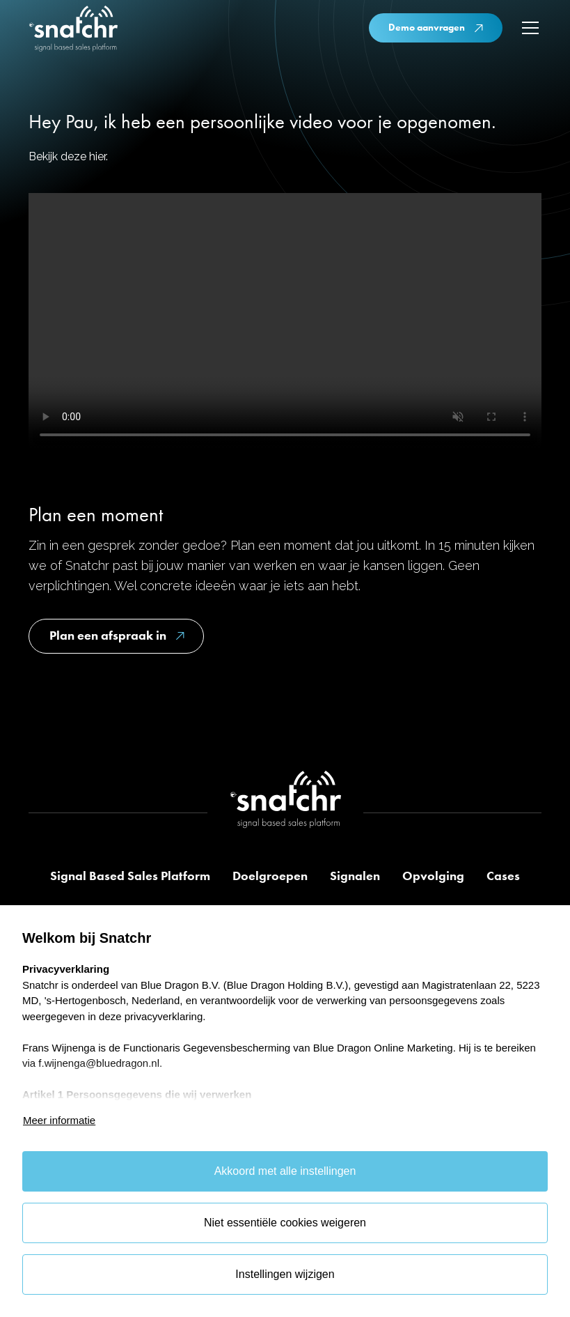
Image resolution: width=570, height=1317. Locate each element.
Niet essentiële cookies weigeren (285, 1223)
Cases (503, 876)
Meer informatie (59, 1120)
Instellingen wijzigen (284, 1274)
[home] (73, 31)
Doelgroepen (270, 876)
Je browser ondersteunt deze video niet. (285, 321)
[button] (527, 28)
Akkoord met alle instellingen (285, 1171)
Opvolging (433, 876)
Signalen (355, 876)
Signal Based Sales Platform (130, 876)
